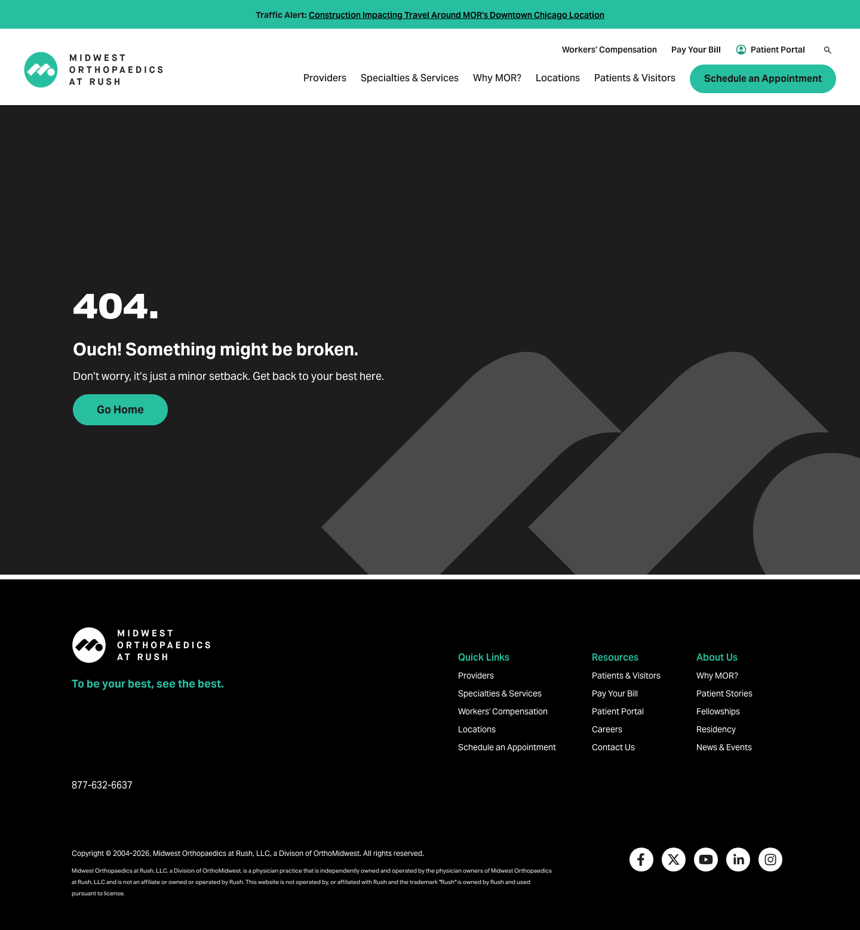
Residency (716, 729)
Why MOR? (497, 79)
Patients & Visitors (634, 79)
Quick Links (483, 657)
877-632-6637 (102, 785)
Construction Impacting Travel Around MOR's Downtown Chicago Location (456, 15)
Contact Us (613, 747)
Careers (607, 729)
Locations (558, 79)
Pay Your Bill (696, 49)
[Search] (827, 50)
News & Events (724, 747)
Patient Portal (778, 49)
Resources (615, 657)
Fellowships (718, 711)
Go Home (120, 409)
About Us (717, 657)
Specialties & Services (410, 79)
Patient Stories (724, 693)
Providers (324, 79)
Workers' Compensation (609, 49)
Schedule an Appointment (763, 78)
